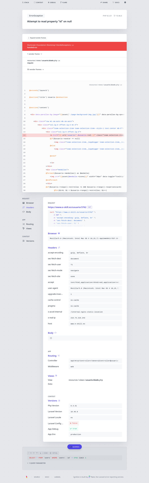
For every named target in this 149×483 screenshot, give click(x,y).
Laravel (57, 477)
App (23, 220)
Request (25, 199)
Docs (47, 477)
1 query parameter (36, 463)
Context (26, 237)
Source (37, 477)
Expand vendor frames (37, 38)
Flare (92, 477)
